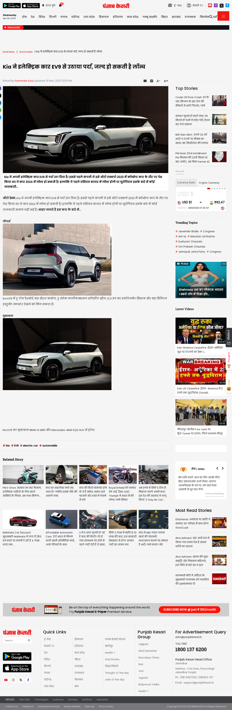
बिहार (77, 659)
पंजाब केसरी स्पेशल (115, 639)
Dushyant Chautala (188, 241)
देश (45, 652)
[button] (179, 280)
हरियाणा (78, 646)
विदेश (47, 659)
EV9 (14, 445)
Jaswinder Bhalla (187, 231)
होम (24, 17)
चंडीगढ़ (47, 679)
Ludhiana (58, 699)
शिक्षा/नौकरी (111, 666)
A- (158, 81)
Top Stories (186, 88)
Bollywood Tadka (148, 684)
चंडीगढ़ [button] (75, 17)
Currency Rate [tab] (186, 182)
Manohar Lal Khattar (201, 236)
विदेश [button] (42, 17)
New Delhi (25, 699)
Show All (179, 171)
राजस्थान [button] (190, 17)
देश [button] (33, 17)
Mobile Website (72, 706)
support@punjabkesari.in (199, 682)
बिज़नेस (78, 679)
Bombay (73, 699)
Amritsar (87, 699)
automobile (48, 445)
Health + (110, 652)
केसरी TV (49, 646)
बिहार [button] (164, 17)
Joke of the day (115, 679)
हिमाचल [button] (104, 17)
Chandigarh (41, 699)
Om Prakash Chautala (190, 246)
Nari (140, 664)
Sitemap (89, 706)
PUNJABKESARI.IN (196, 706)
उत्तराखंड (78, 666)
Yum (141, 671)
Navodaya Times (148, 657)
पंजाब (47, 673)
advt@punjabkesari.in (188, 637)
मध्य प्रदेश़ (79, 652)
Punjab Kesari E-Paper (90, 612)
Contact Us (11, 706)
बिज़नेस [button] (204, 17)
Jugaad (143, 678)
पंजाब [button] (63, 17)
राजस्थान (79, 673)
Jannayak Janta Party (190, 251)
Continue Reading (214, 493)
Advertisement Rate (48, 706)
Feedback (27, 706)
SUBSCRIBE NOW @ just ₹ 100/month (189, 609)
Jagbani (143, 644)
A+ (166, 81)
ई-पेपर (47, 639)
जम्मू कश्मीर (149, 17)
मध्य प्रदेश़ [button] (132, 17)
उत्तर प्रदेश (49, 686)
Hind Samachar (147, 651)
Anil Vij (180, 236)
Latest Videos (184, 309)
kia (6, 445)
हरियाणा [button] (118, 17)
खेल (76, 686)
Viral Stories (112, 659)
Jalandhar (102, 699)
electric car (29, 445)
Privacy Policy (106, 706)
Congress (207, 231)
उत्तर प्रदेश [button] (89, 17)
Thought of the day (117, 673)
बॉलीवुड (109, 646)
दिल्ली (52, 17)
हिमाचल (78, 639)
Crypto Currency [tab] (209, 183)
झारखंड (176, 17)
